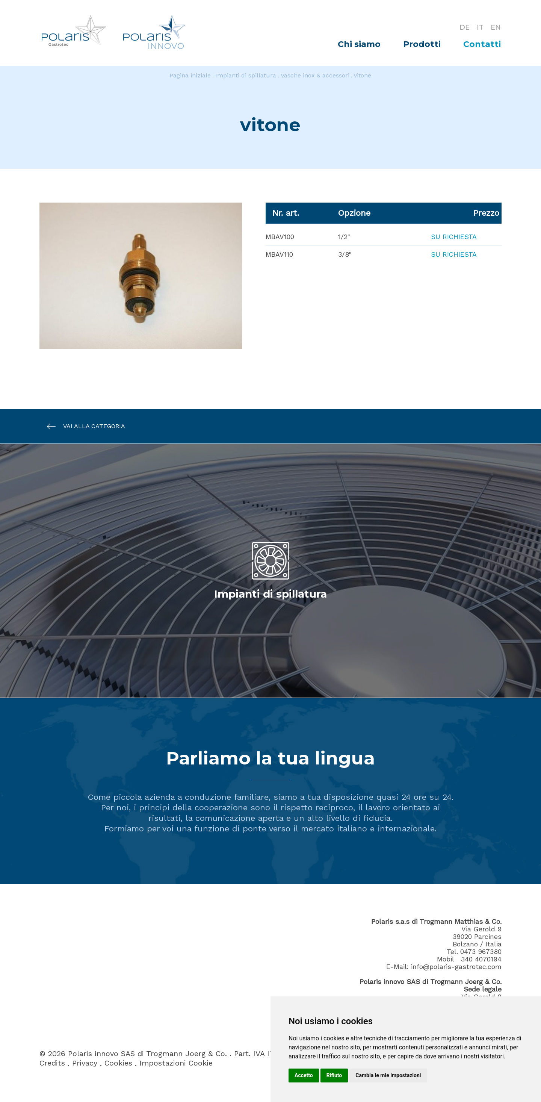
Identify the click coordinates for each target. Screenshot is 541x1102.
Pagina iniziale (190, 75)
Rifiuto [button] (334, 1075)
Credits (52, 1063)
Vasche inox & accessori (315, 75)
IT (479, 27)
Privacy (84, 1063)
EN (496, 27)
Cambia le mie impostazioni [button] (388, 1075)
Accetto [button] (304, 1075)
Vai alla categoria (82, 426)
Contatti (482, 44)
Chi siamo (359, 44)
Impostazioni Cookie (176, 1063)
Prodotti (422, 44)
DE (464, 27)
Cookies (118, 1063)
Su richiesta (454, 237)
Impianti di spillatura (245, 75)
